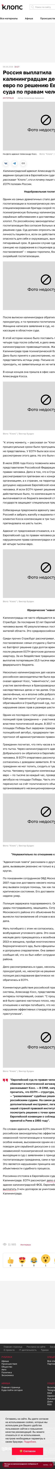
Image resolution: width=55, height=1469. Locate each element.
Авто (3, 1369)
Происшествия (9, 1363)
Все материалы (9, 18)
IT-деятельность (28, 1350)
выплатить (9, 1189)
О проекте (9, 1350)
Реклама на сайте (36, 1346)
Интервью (26, 1244)
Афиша (29, 18)
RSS (49, 1404)
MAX (49, 1393)
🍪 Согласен (27, 1451)
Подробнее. (30, 1442)
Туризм (45, 1350)
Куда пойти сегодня (12, 1390)
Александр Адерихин (34, 98)
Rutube (51, 1398)
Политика (6, 1372)
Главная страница (13, 1346)
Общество (6, 1366)
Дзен (50, 1401)
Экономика (7, 1375)
